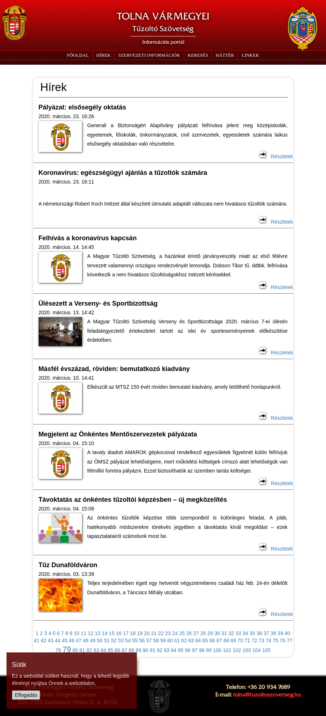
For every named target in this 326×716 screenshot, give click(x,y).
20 (147, 633)
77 (289, 640)
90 (145, 650)
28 (203, 633)
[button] (149, 55)
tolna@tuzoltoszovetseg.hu (267, 694)
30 (217, 633)
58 (156, 640)
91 (153, 650)
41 (36, 640)
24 (175, 633)
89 (139, 650)
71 (247, 640)
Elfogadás (26, 695)
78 (58, 650)
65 (205, 640)
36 (259, 633)
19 (140, 633)
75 (275, 640)
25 (182, 633)
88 (131, 650)
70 (240, 640)
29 (210, 633)
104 (256, 650)
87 (124, 650)
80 (75, 650)
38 (273, 633)
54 (128, 640)
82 (89, 650)
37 (266, 633)
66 (212, 640)
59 (163, 640)
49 (93, 640)
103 (247, 650)
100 (217, 650)
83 (96, 650)
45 (65, 640)
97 (195, 650)
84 (103, 650)
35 (252, 633)
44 (58, 640)
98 (202, 650)
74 (268, 640)
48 (86, 640)
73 (261, 640)
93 (167, 650)
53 (121, 640)
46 (72, 640)
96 (188, 650)
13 (98, 633)
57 (149, 640)
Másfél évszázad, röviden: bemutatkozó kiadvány (114, 368)
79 (66, 649)
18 (133, 633)
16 (119, 633)
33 (238, 633)
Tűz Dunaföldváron (68, 565)
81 (82, 650)
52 (114, 640)
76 (283, 640)
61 (177, 640)
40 (287, 633)
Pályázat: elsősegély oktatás (82, 107)
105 (266, 650)
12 (91, 633)
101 (227, 650)
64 (198, 640)
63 (191, 640)
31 (224, 633)
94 (174, 650)
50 (100, 640)
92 (159, 650)
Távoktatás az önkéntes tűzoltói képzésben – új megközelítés (133, 499)
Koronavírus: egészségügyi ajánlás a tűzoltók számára (123, 172)
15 (112, 633)
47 (79, 640)
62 (184, 640)
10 (76, 633)
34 (245, 633)
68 (226, 640)
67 (219, 640)
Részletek (276, 156)
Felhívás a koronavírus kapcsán (88, 238)
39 (280, 633)
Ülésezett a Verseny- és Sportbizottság (98, 303)
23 (168, 633)
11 (84, 633)
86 (117, 650)
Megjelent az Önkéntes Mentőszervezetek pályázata (118, 434)
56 (142, 640)
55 (135, 640)
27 (196, 633)
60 (170, 640)
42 (44, 640)
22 (161, 633)
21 (154, 633)
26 (189, 633)
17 (126, 633)
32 (231, 633)
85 (110, 650)
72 (254, 640)
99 (209, 650)
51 (107, 640)
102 (236, 650)
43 (50, 640)
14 (105, 633)
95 (181, 650)
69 (233, 640)
